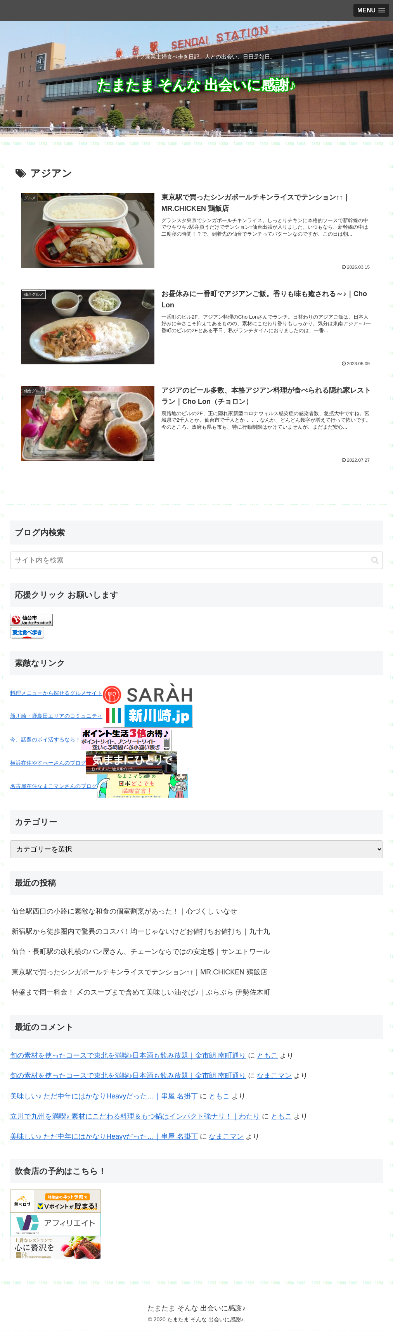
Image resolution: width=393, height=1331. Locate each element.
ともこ (267, 1056)
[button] (375, 560)
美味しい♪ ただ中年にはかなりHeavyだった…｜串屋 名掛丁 (104, 1096)
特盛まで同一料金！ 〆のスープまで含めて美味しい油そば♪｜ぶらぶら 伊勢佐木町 (141, 993)
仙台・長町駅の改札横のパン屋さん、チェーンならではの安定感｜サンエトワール (141, 952)
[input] (196, 561)
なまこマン (274, 1076)
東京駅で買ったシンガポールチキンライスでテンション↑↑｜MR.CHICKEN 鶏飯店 (139, 972)
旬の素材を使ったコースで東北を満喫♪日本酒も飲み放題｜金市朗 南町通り (128, 1056)
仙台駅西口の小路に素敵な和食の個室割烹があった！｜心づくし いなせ (124, 911)
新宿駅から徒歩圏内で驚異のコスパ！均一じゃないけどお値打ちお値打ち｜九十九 (141, 932)
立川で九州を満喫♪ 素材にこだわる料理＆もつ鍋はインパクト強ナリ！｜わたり (135, 1117)
